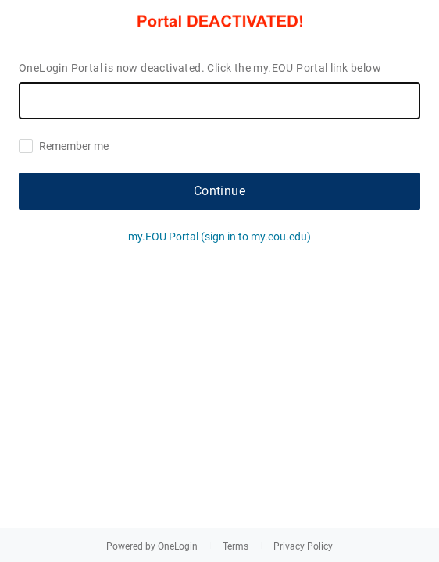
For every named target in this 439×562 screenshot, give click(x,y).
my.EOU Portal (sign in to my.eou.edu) (219, 236)
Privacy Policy (303, 546)
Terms (235, 546)
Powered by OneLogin (152, 546)
